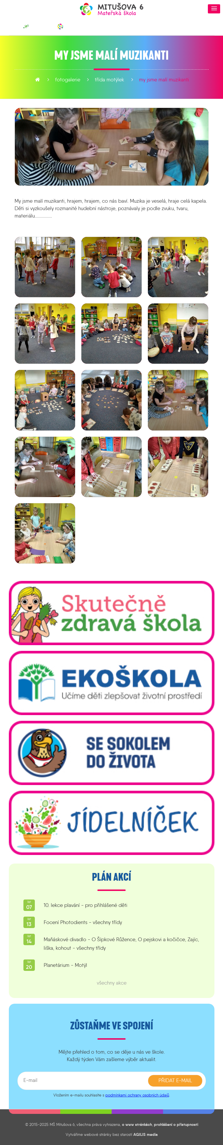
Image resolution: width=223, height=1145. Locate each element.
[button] (214, 8)
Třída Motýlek (109, 80)
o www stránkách (137, 1124)
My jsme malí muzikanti (164, 80)
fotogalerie (67, 80)
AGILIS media (145, 1134)
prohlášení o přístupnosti (176, 1124)
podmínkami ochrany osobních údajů (137, 1095)
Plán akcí (111, 877)
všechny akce (111, 983)
